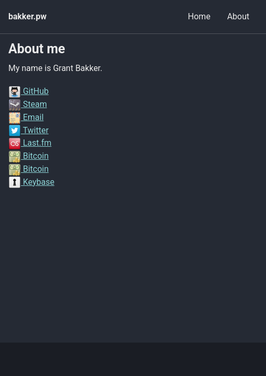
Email (26, 117)
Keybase (31, 182)
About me (36, 48)
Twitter (28, 130)
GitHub (28, 91)
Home (199, 16)
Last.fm (30, 143)
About (238, 16)
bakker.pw (27, 16)
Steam (27, 104)
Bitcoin (28, 156)
